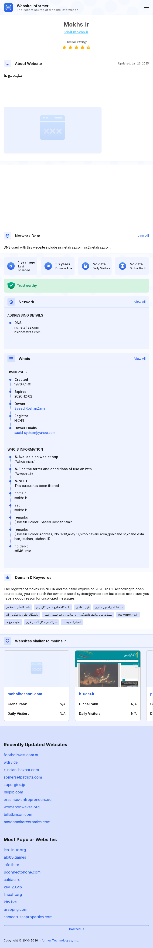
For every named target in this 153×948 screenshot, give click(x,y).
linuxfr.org (13, 894)
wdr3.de (11, 762)
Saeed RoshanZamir (29, 408)
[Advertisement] (76, 92)
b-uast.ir (87, 694)
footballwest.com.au (21, 754)
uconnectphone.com (22, 872)
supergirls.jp (14, 784)
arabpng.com (15, 909)
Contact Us (76, 929)
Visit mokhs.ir (76, 32)
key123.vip (13, 887)
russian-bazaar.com (21, 769)
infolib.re (11, 864)
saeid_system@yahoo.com (34, 433)
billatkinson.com (18, 814)
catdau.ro (12, 879)
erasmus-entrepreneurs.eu (27, 799)
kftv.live (10, 902)
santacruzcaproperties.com (28, 916)
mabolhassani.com (25, 694)
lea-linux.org (15, 849)
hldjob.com (13, 792)
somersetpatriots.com (23, 777)
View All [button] (143, 236)
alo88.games (15, 857)
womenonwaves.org (22, 807)
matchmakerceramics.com (27, 822)
